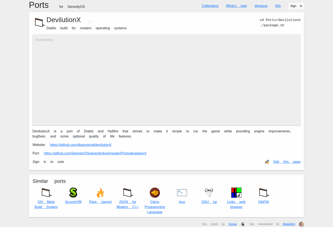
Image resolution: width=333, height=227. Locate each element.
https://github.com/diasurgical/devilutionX (80, 145)
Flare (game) (100, 196)
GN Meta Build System (46, 197)
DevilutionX (64, 20)
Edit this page (287, 162)
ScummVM (73, 196)
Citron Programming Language (155, 201)
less (182, 196)
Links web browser (236, 198)
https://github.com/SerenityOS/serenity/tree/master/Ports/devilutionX (95, 153)
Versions (260, 6)
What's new (236, 6)
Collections (210, 6)
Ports (57, 5)
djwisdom (289, 224)
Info (278, 6)
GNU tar (209, 196)
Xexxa (232, 224)
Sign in (296, 6)
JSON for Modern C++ (128, 197)
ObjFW (263, 195)
